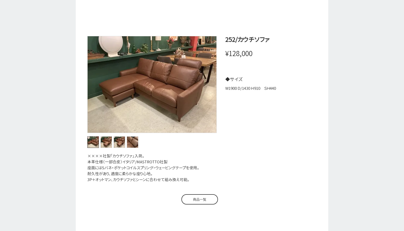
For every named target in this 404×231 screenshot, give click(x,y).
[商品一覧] (199, 199)
